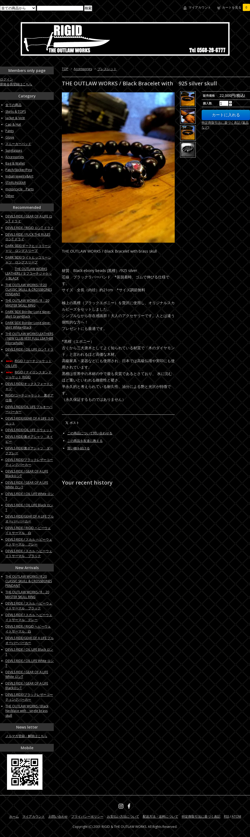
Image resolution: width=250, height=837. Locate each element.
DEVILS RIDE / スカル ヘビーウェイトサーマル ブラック (28, 553)
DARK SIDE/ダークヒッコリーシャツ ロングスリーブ (28, 248)
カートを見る (236, 7)
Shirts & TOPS (15, 111)
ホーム (14, 816)
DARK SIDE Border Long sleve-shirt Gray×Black (28, 314)
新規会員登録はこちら (16, 84)
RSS (226, 816)
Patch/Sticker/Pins (18, 170)
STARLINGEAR (15, 182)
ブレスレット (107, 69)
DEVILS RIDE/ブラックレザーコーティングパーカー (29, 462)
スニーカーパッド (18, 143)
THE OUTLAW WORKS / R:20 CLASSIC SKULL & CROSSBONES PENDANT (28, 289)
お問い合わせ (58, 816)
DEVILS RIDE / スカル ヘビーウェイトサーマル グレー (28, 542)
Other (9, 196)
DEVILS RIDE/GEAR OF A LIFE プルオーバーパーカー (29, 518)
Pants (9, 131)
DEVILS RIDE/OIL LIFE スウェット (28, 430)
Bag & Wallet (15, 163)
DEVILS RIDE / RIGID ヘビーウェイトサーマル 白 (28, 530)
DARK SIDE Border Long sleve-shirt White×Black (28, 325)
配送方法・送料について (160, 816)
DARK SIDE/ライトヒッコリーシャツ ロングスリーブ (28, 259)
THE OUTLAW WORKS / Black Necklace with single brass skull (26, 711)
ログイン (6, 79)
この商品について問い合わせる (89, 433)
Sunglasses (13, 150)
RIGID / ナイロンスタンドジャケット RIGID (28, 374)
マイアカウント (199, 7)
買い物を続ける (78, 448)
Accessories (83, 69)
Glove (9, 137)
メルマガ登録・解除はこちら (26, 736)
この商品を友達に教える (85, 440)
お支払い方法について (123, 816)
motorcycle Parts (19, 189)
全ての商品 (13, 105)
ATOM (236, 816)
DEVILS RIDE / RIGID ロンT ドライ (29, 227)
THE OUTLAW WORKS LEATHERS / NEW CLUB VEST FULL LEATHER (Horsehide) (29, 338)
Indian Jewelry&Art (19, 176)
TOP (65, 69)
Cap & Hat (13, 124)
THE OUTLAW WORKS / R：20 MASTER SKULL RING (27, 303)
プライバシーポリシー (87, 816)
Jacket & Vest (15, 118)
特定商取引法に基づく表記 (201, 816)
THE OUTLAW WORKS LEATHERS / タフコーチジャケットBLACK (28, 274)
